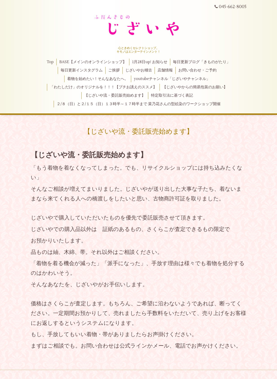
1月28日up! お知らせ (149, 62)
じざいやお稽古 (138, 70)
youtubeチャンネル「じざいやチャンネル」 (172, 78)
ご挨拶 (114, 70)
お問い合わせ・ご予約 (197, 70)
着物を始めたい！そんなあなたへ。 (97, 78)
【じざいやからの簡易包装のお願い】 (194, 87)
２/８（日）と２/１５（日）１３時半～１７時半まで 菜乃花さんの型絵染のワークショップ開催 (139, 104)
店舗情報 (165, 70)
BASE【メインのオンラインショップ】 (92, 62)
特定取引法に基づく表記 (172, 95)
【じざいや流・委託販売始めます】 (114, 95)
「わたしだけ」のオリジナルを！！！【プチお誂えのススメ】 (103, 87)
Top (50, 62)
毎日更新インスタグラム (82, 70)
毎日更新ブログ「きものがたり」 (201, 62)
